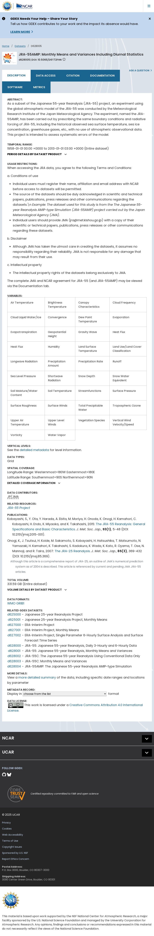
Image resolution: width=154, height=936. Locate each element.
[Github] (4, 775)
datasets (20, 46)
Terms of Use (10, 841)
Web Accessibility (12, 834)
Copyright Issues (12, 847)
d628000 (14, 645)
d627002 (14, 635)
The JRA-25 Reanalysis (72, 551)
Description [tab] (16, 75)
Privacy (6, 822)
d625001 (14, 619)
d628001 (14, 651)
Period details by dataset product (38, 154)
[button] (66, 154)
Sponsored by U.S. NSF (15, 853)
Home (5, 46)
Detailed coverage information (35, 483)
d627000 (14, 625)
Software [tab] (14, 87)
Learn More (20, 32)
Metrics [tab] (39, 87)
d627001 (14, 630)
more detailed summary (37, 677)
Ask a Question (139, 70)
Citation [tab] (72, 76)
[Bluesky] (9, 775)
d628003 (14, 661)
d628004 (14, 666)
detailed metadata (34, 450)
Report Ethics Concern (15, 859)
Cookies (7, 828)
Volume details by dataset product (38, 590)
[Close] (149, 19)
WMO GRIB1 (15, 603)
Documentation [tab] (102, 76)
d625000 (14, 614)
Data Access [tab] (46, 76)
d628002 (14, 656)
